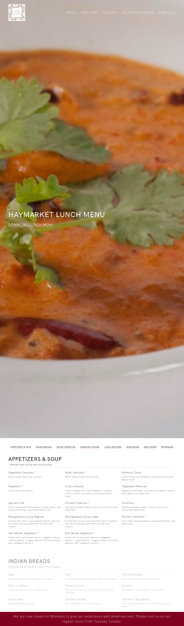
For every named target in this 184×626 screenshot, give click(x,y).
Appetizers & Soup (21, 447)
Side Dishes (150, 447)
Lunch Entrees (112, 447)
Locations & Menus (137, 12)
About (71, 12)
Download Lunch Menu (30, 225)
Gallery (110, 12)
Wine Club (167, 12)
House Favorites (65, 447)
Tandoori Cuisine (90, 447)
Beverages (167, 447)
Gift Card (90, 12)
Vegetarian (132, 447)
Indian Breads (44, 447)
